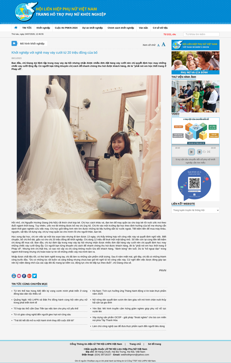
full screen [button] (208, 151)
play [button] (191, 151)
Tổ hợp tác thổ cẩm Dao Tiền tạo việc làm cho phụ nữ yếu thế (46, 308)
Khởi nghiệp (43, 27)
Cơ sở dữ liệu (160, 27)
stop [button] (199, 151)
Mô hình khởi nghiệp (32, 43)
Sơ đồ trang (154, 344)
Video (175, 113)
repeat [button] (204, 151)
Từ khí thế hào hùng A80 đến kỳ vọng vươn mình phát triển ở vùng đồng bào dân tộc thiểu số (50, 292)
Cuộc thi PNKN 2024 (66, 27)
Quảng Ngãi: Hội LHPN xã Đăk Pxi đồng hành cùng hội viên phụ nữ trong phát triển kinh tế (50, 301)
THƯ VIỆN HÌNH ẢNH (184, 76)
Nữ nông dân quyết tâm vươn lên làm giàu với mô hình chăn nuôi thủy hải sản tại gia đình (129, 301)
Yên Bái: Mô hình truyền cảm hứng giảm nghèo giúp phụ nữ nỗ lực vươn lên (129, 310)
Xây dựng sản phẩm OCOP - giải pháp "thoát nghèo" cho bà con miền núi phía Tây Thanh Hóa (129, 319)
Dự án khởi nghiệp (92, 27)
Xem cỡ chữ (149, 45)
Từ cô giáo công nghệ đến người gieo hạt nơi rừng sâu (42, 314)
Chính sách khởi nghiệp (121, 27)
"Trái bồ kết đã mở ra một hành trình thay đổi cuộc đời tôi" (44, 320)
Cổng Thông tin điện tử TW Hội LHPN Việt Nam (96, 344)
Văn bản (143, 27)
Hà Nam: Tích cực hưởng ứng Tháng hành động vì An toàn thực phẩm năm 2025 (129, 292)
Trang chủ (135, 344)
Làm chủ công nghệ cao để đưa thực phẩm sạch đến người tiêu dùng (128, 326)
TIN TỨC (27, 27)
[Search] (201, 34)
